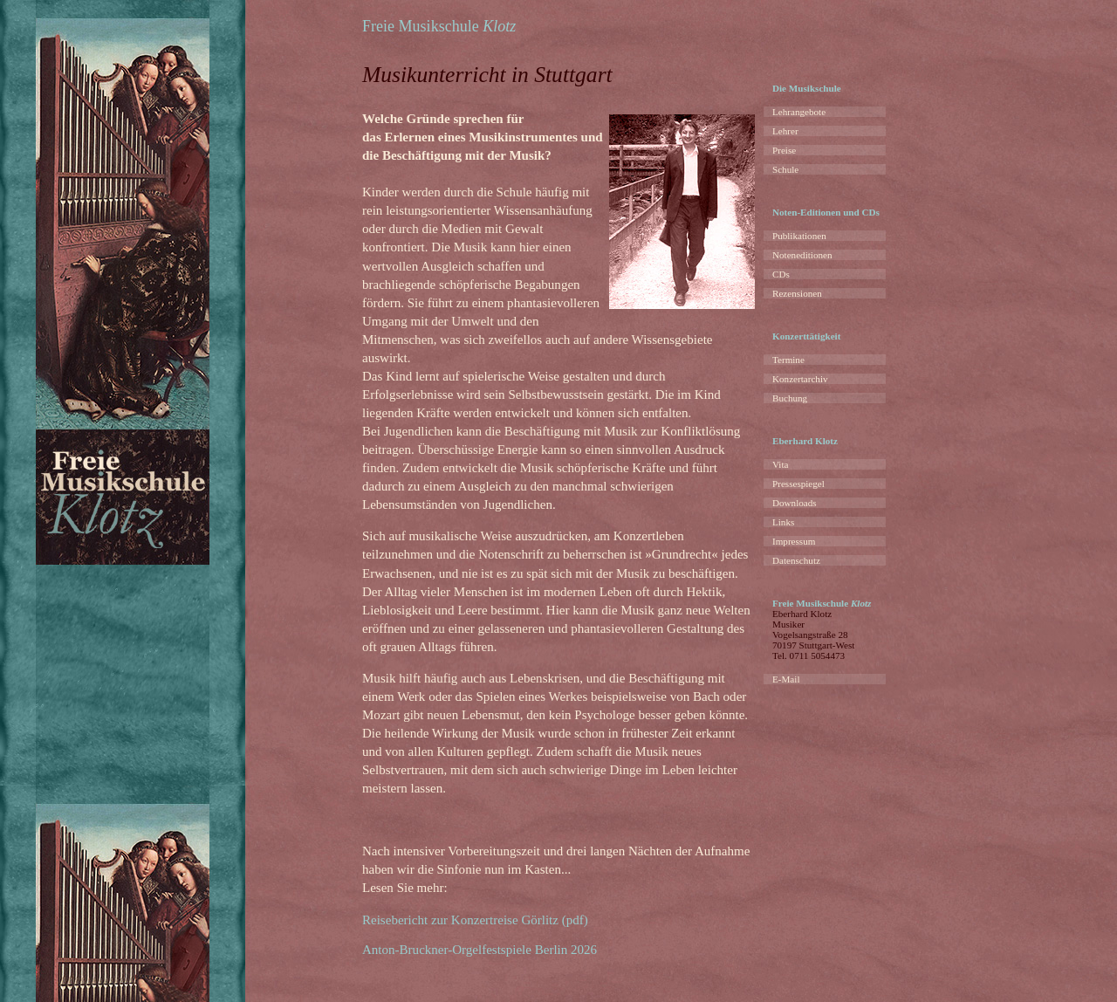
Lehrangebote (799, 111)
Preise (784, 150)
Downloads (794, 503)
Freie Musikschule (439, 26)
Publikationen (799, 235)
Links (783, 522)
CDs (781, 274)
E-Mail (785, 679)
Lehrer (785, 131)
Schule (785, 169)
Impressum (793, 541)
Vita (780, 464)
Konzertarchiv (800, 379)
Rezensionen (797, 293)
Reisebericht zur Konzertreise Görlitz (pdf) (475, 920)
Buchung (789, 398)
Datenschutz (796, 560)
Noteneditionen (802, 255)
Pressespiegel (798, 483)
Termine (788, 359)
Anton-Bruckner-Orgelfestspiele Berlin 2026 (479, 950)
